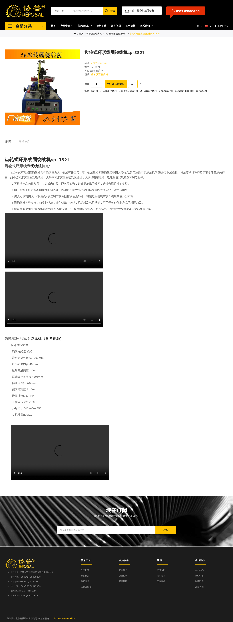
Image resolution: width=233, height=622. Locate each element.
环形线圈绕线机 (94, 33)
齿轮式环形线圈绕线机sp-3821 (145, 33)
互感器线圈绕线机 (185, 91)
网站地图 (123, 581)
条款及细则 (86, 587)
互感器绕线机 (166, 91)
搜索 (81, 33)
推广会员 (161, 576)
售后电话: (15, 582)
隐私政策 (85, 581)
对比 (141, 84)
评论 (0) (23, 141)
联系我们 (123, 570)
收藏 (132, 84)
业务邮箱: (15, 591)
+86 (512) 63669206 (30, 577)
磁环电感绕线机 (148, 91)
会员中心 (199, 570)
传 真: (15, 586)
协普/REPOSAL (99, 63)
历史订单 (199, 576)
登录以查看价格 (157, 10)
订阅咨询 (199, 587)
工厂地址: (15, 572)
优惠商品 (161, 581)
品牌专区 (161, 570)
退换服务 (123, 576)
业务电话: (15, 577)
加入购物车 (118, 83)
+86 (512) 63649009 (30, 586)
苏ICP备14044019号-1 (64, 618)
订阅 (165, 530)
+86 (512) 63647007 (29, 581)
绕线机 (94, 91)
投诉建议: (15, 595)
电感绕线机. (202, 91)
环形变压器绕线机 (128, 91)
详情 (8, 141)
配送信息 (85, 576)
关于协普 (85, 570)
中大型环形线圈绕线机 (115, 33)
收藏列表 (199, 581)
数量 (86, 83)
